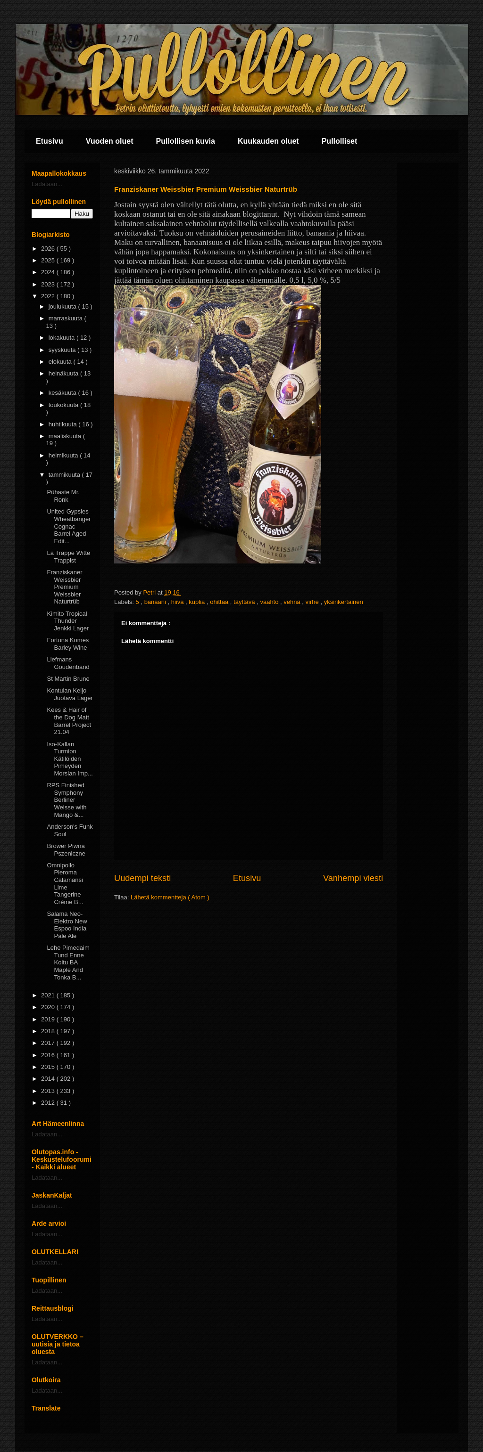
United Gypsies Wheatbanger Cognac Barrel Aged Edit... (69, 526)
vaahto (270, 601)
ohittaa (220, 601)
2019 (49, 1019)
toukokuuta (64, 404)
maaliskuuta (66, 436)
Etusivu (49, 141)
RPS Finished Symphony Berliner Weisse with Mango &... (66, 800)
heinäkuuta (64, 373)
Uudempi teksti (142, 878)
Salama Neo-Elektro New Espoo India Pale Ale (67, 924)
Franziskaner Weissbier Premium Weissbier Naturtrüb (64, 587)
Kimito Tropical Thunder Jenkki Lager (68, 621)
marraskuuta (66, 318)
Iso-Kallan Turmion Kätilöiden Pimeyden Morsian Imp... (69, 759)
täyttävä (245, 601)
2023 (49, 284)
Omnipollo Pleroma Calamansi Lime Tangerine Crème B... (65, 883)
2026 (49, 248)
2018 (49, 1031)
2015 (49, 1066)
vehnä (292, 601)
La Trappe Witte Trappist (68, 556)
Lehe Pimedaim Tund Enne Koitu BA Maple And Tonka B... (68, 962)
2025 (49, 260)
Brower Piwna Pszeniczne (66, 849)
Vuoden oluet (109, 141)
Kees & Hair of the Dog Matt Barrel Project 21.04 (69, 720)
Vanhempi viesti (353, 878)
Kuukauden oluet (268, 141)
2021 (49, 995)
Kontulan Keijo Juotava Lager (69, 694)
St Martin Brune (68, 678)
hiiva (178, 601)
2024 (49, 272)
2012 (49, 1102)
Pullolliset (340, 141)
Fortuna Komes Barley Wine (68, 643)
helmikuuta (64, 455)
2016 (49, 1055)
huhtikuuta (64, 424)
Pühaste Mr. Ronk (63, 496)
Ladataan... (47, 184)
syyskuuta (63, 349)
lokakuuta (62, 337)
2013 (49, 1090)
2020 (49, 1007)
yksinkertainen (343, 601)
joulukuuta (63, 306)
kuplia (198, 601)
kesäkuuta (63, 392)
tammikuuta (65, 474)
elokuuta (61, 361)
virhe (313, 601)
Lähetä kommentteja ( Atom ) (170, 897)
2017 (49, 1042)
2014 (49, 1078)
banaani (156, 601)
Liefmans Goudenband (68, 663)
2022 (49, 296)
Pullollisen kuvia (185, 141)
